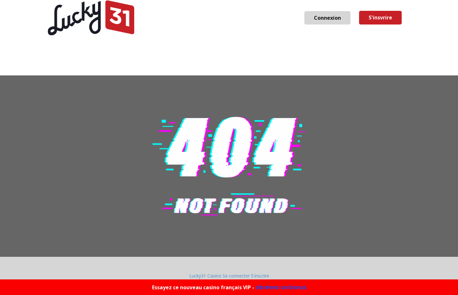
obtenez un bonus (280, 287)
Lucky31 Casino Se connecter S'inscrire (229, 276)
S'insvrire (380, 17)
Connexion (327, 17)
